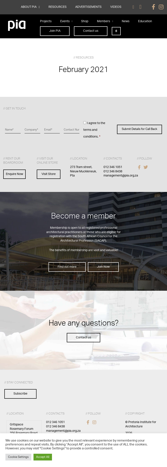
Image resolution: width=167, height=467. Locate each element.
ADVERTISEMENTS (88, 6)
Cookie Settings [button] (18, 457)
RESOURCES (57, 6)
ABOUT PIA (30, 7)
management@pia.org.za (121, 175)
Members (105, 21)
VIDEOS (115, 6)
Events (66, 21)
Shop (84, 21)
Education (145, 21)
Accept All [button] (42, 457)
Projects (46, 21)
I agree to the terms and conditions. (94, 130)
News (125, 21)
